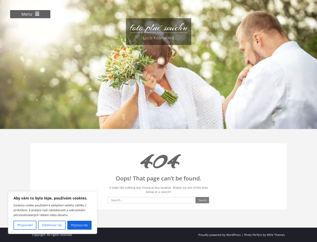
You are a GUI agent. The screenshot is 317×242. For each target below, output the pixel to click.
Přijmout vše (79, 225)
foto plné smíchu (158, 27)
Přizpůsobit (25, 225)
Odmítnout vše (52, 225)
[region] (52, 212)
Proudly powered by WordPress (219, 235)
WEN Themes (276, 235)
